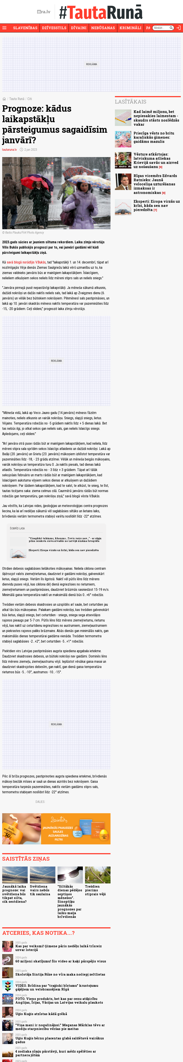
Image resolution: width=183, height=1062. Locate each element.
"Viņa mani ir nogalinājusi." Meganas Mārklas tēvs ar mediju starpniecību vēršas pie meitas (60, 1027)
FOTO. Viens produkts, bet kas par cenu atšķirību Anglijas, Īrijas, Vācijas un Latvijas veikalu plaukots (59, 1001)
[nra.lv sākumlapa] (43, 12)
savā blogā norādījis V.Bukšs (26, 262)
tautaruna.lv (9, 149)
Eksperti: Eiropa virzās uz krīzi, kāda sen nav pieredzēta (64, 550)
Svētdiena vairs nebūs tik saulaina (40, 890)
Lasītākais (130, 101)
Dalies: (40, 802)
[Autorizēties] (178, 27)
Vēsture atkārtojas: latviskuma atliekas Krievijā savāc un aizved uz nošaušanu (156, 160)
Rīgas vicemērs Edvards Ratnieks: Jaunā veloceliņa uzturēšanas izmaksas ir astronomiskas (155, 184)
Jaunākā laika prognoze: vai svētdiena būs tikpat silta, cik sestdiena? (14, 894)
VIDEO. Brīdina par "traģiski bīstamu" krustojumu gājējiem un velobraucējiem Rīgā (56, 987)
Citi (29, 99)
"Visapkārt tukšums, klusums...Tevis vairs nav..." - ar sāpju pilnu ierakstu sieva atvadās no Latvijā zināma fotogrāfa (65, 540)
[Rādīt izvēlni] (4, 27)
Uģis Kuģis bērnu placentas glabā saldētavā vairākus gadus (59, 1040)
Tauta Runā (16, 99)
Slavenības (25, 27)
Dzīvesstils (54, 27)
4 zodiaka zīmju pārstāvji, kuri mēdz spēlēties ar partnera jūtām (55, 1053)
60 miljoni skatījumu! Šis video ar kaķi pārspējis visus (60, 961)
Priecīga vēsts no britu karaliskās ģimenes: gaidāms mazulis (154, 137)
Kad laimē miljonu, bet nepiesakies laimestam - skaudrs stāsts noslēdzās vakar (156, 118)
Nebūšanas (103, 27)
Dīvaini (79, 27)
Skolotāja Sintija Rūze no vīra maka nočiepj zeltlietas (60, 974)
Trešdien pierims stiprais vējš (95, 890)
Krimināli (130, 27)
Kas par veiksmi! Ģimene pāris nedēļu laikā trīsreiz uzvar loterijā (58, 948)
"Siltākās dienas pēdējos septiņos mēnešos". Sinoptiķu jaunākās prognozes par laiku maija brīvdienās (70, 901)
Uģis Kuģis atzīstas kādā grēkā (41, 1014)
